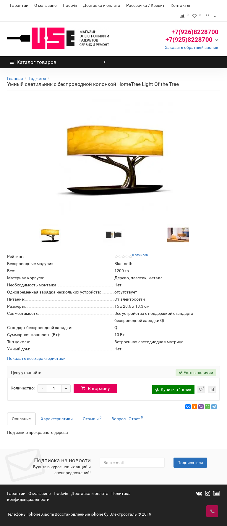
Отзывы (92, 418)
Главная (15, 78)
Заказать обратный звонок (191, 47)
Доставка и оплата (101, 5)
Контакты (180, 5)
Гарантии (19, 5)
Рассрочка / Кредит (145, 5)
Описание (21, 418)
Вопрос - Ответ (127, 418)
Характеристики (57, 418)
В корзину (95, 388)
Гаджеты (37, 78)
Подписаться (190, 462)
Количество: (23, 388)
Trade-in (69, 5)
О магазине (45, 5)
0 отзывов (140, 255)
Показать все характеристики (36, 358)
